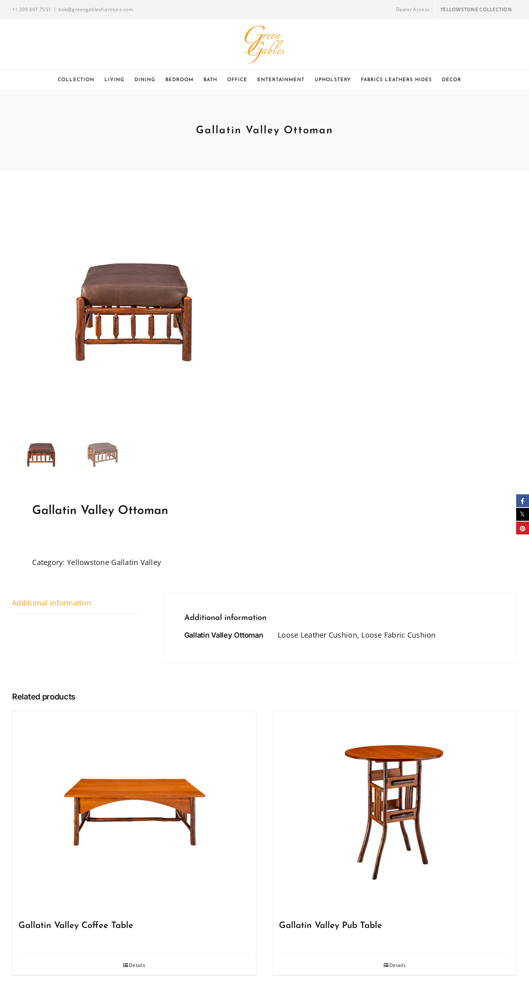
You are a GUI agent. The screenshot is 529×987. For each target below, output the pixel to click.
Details (137, 965)
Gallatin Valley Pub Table (330, 925)
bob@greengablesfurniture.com (96, 9)
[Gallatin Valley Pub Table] (395, 812)
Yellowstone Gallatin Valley (114, 562)
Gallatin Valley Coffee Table (75, 925)
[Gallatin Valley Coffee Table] (134, 812)
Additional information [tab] (51, 603)
